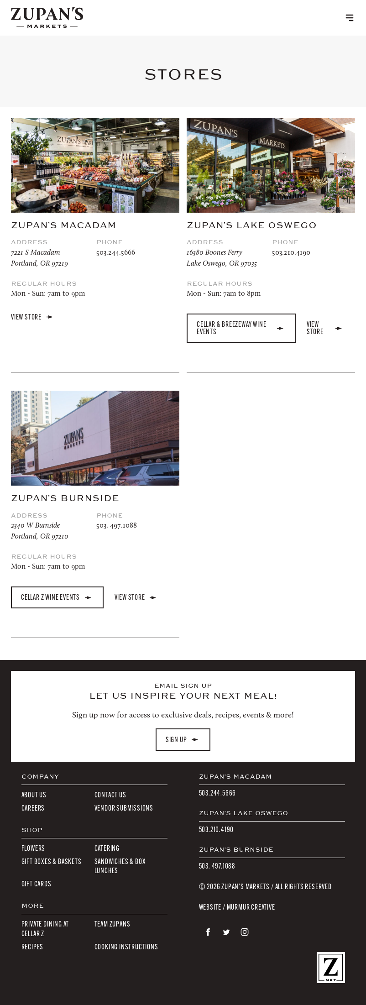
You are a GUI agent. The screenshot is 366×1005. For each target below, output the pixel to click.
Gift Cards (36, 883)
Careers (33, 808)
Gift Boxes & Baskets (51, 861)
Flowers (33, 848)
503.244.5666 (115, 252)
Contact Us (110, 794)
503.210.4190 (291, 252)
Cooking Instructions (126, 946)
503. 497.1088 (116, 525)
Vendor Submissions (123, 808)
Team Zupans (112, 924)
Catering (107, 848)
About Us (34, 794)
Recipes (32, 946)
